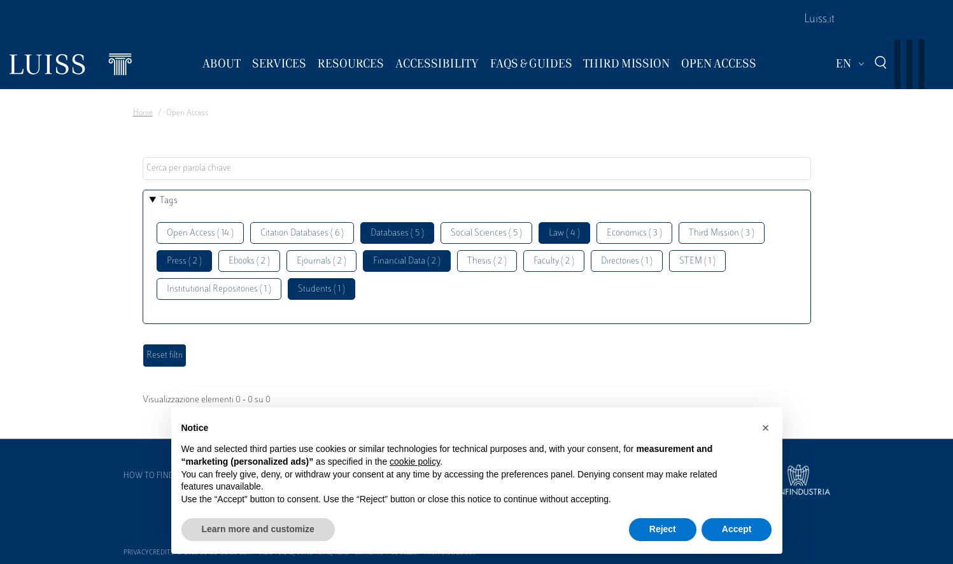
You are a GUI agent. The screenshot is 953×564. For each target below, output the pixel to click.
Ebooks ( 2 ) (249, 261)
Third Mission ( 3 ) (721, 233)
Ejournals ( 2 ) (321, 261)
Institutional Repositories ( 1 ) (219, 289)
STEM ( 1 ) (697, 261)
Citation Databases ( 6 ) (302, 233)
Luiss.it (819, 19)
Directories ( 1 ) (627, 261)
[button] (766, 428)
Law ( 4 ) (564, 233)
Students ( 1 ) (321, 289)
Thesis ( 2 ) (487, 261)
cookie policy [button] (415, 461)
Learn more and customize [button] (258, 529)
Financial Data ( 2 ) (407, 261)
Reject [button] (662, 529)
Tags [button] (169, 201)
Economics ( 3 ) (634, 233)
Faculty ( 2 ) (553, 261)
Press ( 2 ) (184, 261)
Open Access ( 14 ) (200, 233)
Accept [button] (737, 529)
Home (143, 113)
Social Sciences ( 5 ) (486, 233)
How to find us (155, 476)
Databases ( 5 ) (397, 233)
